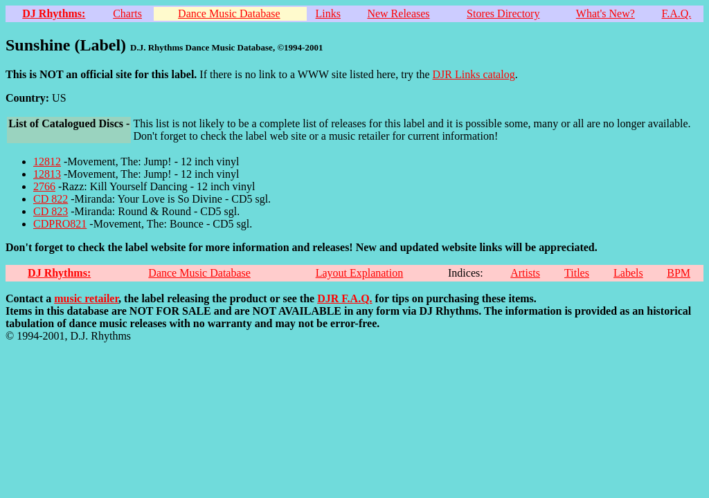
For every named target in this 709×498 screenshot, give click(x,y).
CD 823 (50, 211)
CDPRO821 (60, 224)
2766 (44, 186)
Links (328, 13)
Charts (127, 13)
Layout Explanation (360, 273)
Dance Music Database (229, 13)
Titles (576, 273)
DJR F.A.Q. (344, 298)
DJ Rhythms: (53, 13)
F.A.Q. (677, 13)
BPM (678, 273)
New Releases (398, 13)
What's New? (605, 13)
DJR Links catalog (474, 74)
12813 (47, 174)
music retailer (86, 298)
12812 (47, 161)
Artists (525, 273)
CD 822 (50, 199)
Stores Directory (503, 13)
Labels (628, 273)
